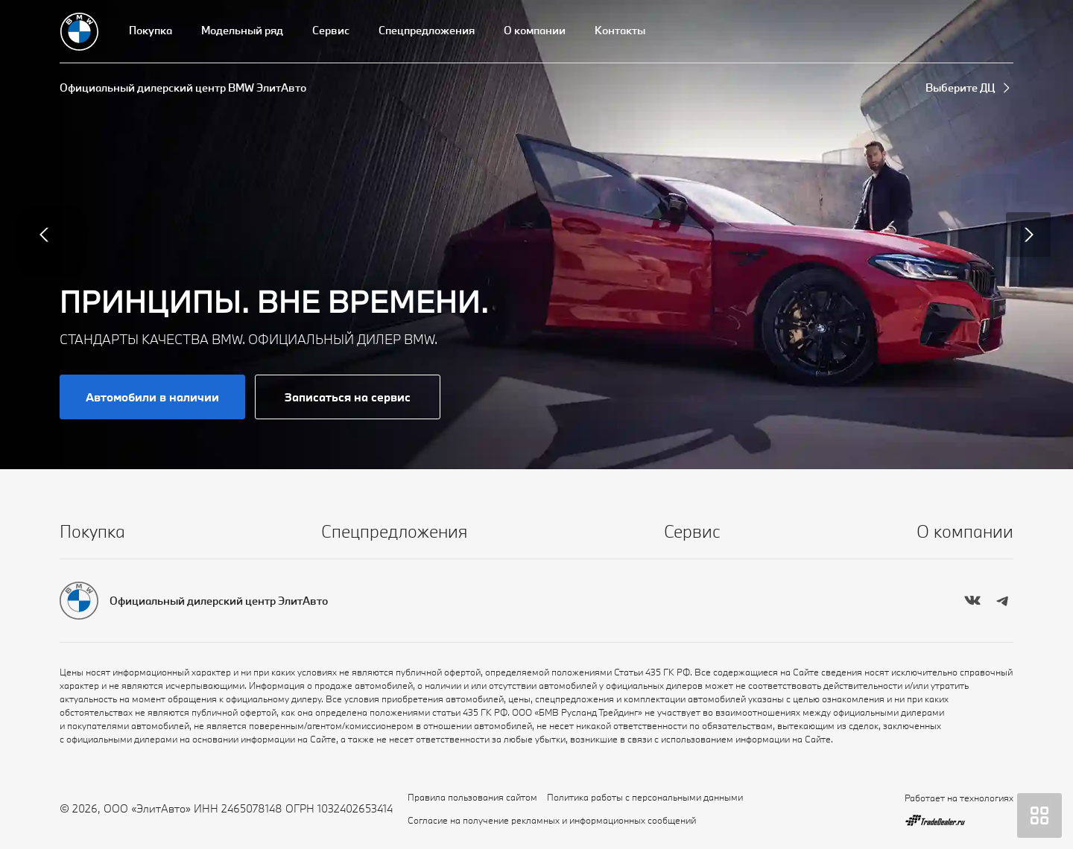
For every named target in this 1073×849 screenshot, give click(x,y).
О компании (535, 30)
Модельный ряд (242, 30)
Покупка (150, 30)
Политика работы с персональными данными (645, 797)
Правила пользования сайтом (472, 797)
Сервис (330, 30)
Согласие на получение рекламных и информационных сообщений (552, 820)
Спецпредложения (427, 30)
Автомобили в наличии (152, 396)
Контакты (620, 30)
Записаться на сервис (348, 396)
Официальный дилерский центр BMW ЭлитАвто (183, 87)
